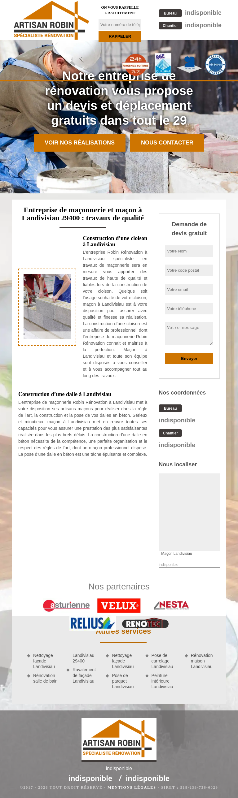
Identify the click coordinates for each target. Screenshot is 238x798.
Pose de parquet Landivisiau (123, 681)
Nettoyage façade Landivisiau (44, 661)
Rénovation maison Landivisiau (202, 661)
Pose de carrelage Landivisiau (162, 661)
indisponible (190, 12)
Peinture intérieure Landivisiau (162, 681)
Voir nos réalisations (80, 143)
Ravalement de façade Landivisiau (84, 675)
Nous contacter (167, 143)
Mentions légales (132, 787)
